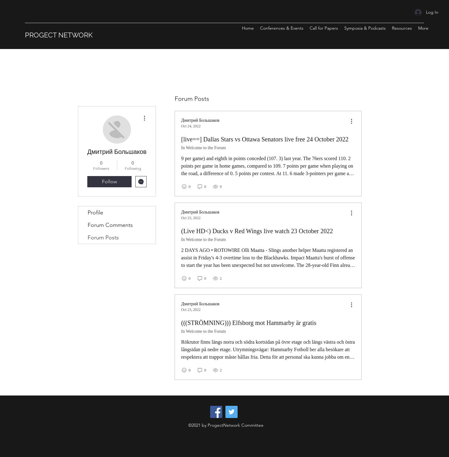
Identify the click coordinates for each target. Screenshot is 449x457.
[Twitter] (231, 412)
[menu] (351, 121)
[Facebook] (216, 412)
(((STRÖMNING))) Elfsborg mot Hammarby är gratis (248, 322)
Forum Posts (103, 237)
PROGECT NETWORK (59, 35)
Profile (95, 212)
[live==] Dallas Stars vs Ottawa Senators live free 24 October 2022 (265, 139)
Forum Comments (110, 225)
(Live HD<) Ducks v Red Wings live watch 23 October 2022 (257, 231)
